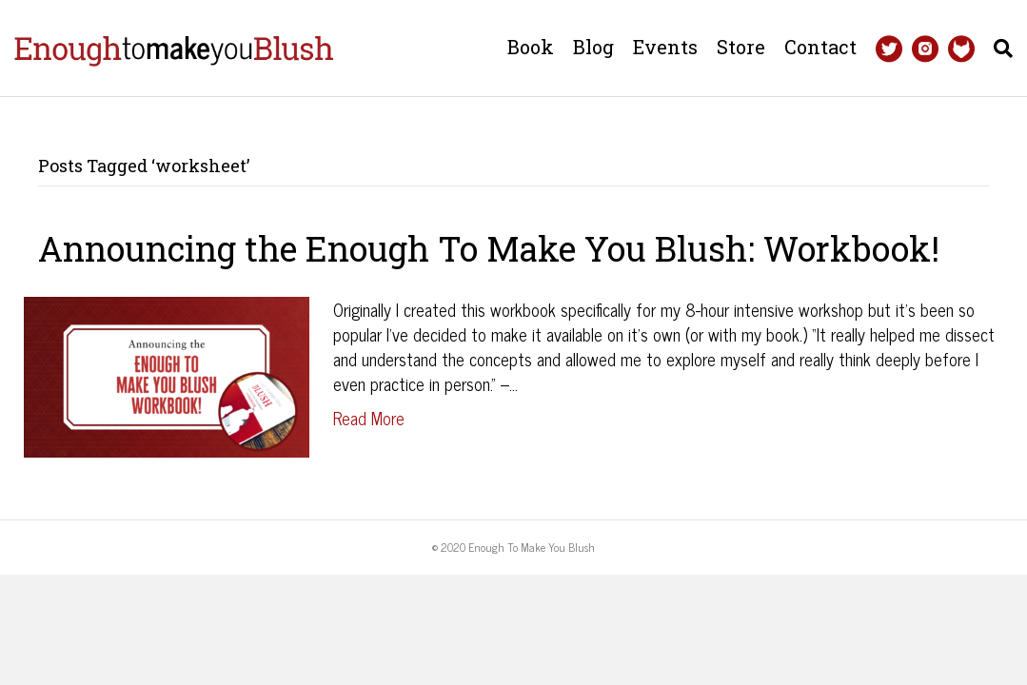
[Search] (998, 48)
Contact (820, 46)
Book (530, 46)
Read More (369, 417)
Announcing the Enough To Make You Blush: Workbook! (488, 248)
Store (741, 46)
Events (665, 46)
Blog (593, 46)
